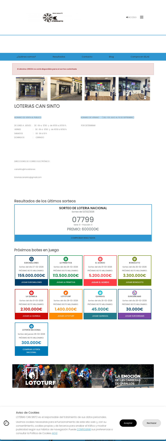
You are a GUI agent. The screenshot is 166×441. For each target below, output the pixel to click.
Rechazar (152, 423)
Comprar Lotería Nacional (31, 351)
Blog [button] (111, 56)
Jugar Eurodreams (134, 316)
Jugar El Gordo (100, 282)
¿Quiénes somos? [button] (26, 56)
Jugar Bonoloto (134, 282)
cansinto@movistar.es (24, 169)
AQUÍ (54, 433)
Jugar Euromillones (31, 282)
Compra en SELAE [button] (140, 56)
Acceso (131, 17)
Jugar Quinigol (100, 316)
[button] (23, 92)
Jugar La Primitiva (65, 282)
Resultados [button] (59, 56)
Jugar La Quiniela (31, 316)
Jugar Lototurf (66, 316)
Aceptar (128, 423)
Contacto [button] (87, 56)
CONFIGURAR (84, 429)
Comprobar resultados (83, 238)
